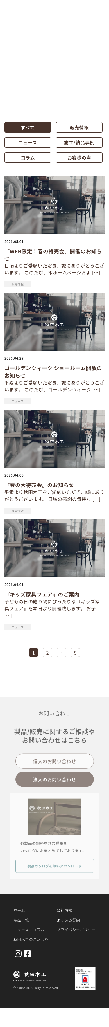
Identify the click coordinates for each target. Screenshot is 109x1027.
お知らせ (32, 36)
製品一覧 (21, 920)
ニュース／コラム (28, 929)
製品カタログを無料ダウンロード (54, 868)
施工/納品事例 (79, 142)
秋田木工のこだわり (31, 939)
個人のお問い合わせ (54, 763)
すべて (28, 127)
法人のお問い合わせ (54, 781)
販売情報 (79, 127)
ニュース (27, 142)
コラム (28, 157)
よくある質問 (68, 920)
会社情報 (64, 910)
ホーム (11, 36)
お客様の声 (79, 157)
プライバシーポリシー (76, 929)
